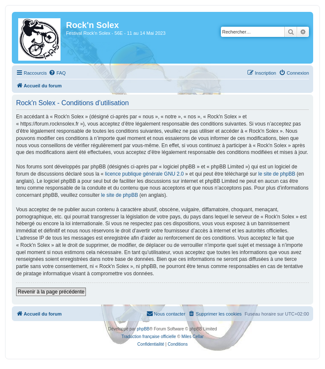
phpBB (143, 329)
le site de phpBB (276, 174)
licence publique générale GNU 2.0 (144, 174)
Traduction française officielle (148, 336)
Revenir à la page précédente (51, 292)
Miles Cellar (193, 336)
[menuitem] (57, 73)
